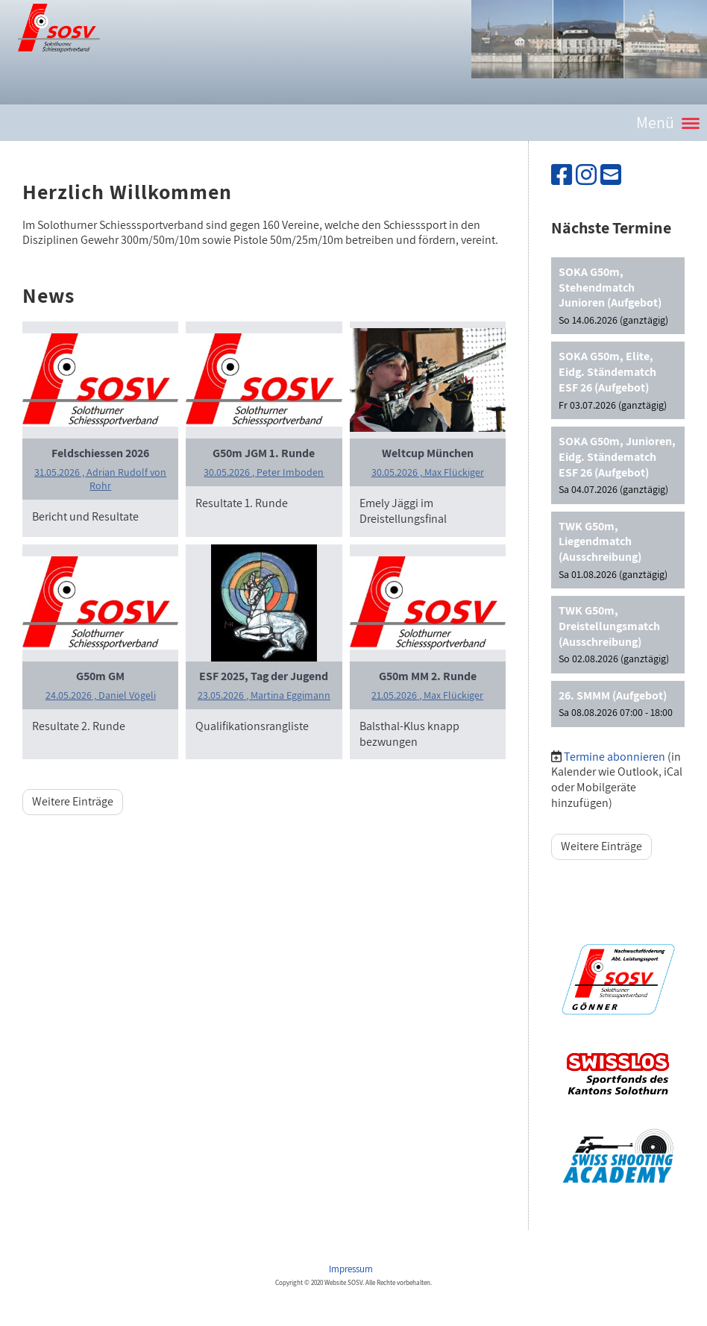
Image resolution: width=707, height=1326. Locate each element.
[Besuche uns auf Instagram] (586, 174)
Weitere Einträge (72, 801)
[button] (618, 296)
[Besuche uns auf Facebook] (561, 174)
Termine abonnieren (614, 756)
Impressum (352, 1269)
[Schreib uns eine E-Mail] (610, 174)
